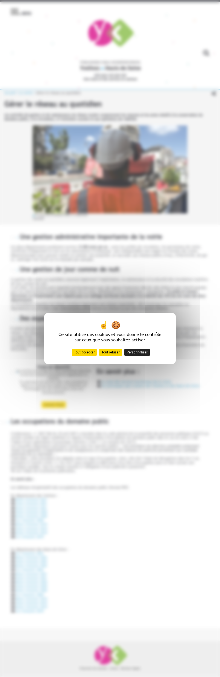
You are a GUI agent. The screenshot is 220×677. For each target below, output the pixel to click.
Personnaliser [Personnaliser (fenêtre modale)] (137, 352)
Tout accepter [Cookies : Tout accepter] (84, 352)
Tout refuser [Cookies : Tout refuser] (110, 352)
